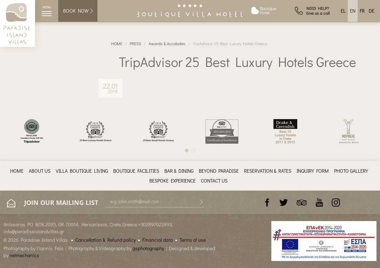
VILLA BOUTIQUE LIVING (82, 170)
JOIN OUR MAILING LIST (52, 202)
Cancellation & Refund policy (105, 239)
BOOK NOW (78, 10)
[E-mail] (155, 201)
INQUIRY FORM (313, 170)
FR (362, 10)
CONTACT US (214, 180)
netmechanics (24, 255)
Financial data (157, 239)
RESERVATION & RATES (267, 170)
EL (343, 10)
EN (352, 10)
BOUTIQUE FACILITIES (136, 170)
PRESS (135, 43)
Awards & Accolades (167, 43)
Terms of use (192, 239)
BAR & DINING (179, 170)
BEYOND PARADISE (219, 170)
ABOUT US (39, 170)
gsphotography (148, 248)
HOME (116, 43)
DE (371, 10)
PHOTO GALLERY (351, 170)
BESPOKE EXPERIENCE (172, 180)
